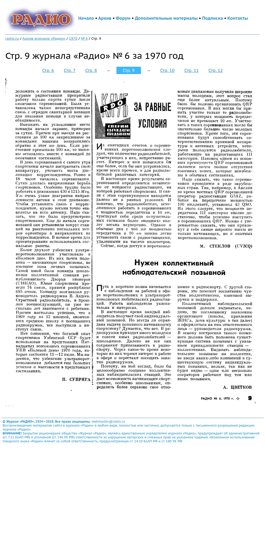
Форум (123, 18)
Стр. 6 (48, 70)
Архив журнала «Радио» (43, 38)
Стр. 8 (91, 70)
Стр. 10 (167, 70)
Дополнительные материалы (166, 18)
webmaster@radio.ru (108, 421)
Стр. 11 (191, 70)
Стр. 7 (69, 70)
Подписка (212, 18)
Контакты (237, 18)
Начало (86, 18)
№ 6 (84, 38)
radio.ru (12, 38)
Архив (104, 18)
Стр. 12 (215, 70)
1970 (73, 38)
